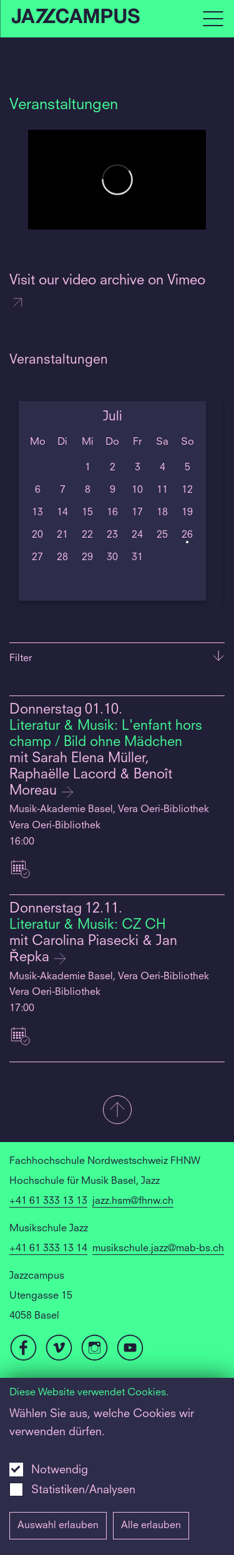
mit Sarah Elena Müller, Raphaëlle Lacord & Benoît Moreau (90, 775)
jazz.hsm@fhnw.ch (132, 1201)
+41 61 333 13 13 (48, 1201)
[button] (117, 1110)
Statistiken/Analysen (83, 1490)
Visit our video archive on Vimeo (107, 292)
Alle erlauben (151, 1526)
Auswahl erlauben (58, 1526)
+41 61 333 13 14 (48, 1249)
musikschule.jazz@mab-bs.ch (158, 1249)
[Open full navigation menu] (213, 18)
